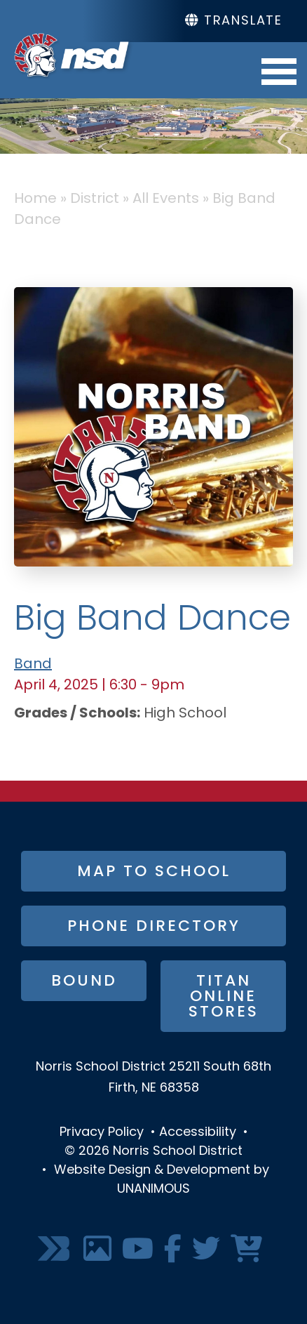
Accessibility (197, 1132)
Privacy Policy (102, 1132)
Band (33, 665)
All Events (165, 199)
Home (35, 199)
